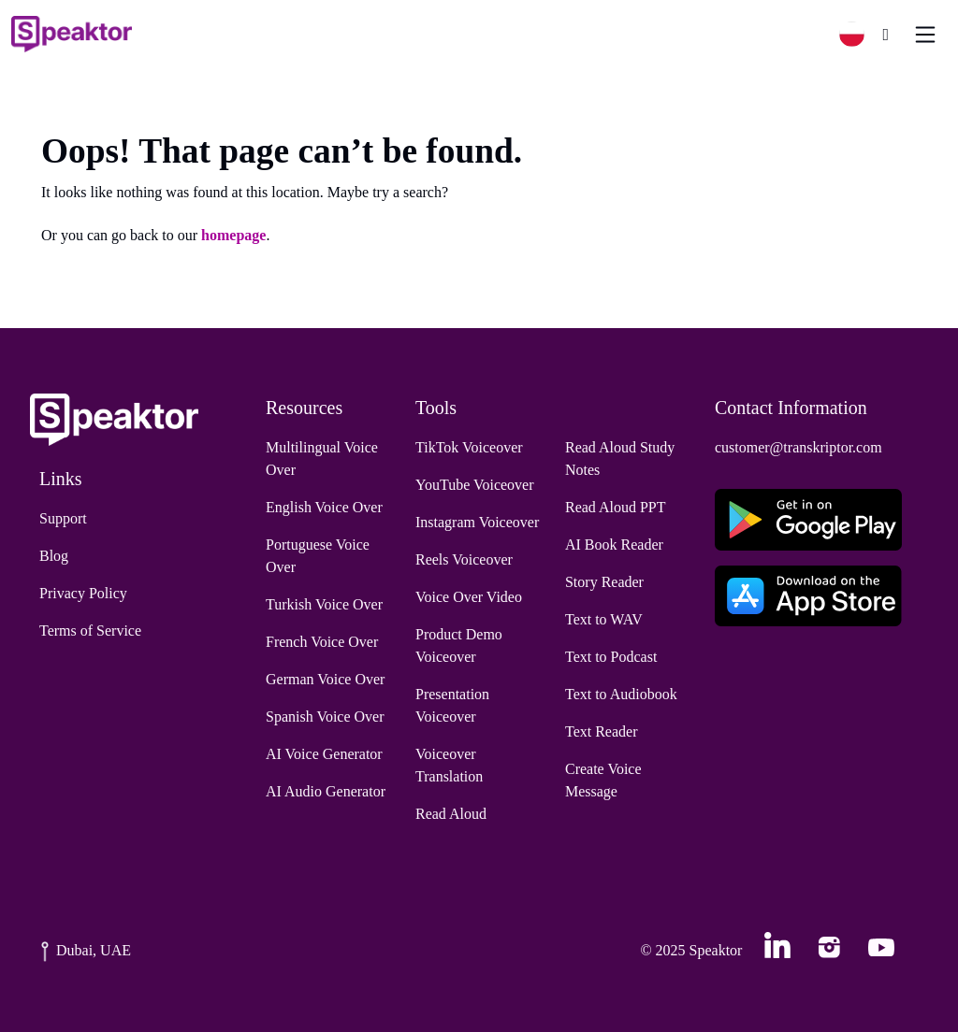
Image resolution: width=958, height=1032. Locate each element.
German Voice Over (325, 679)
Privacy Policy (83, 593)
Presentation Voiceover (452, 705)
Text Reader (601, 731)
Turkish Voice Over (324, 604)
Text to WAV (604, 619)
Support (63, 518)
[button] (859, 34)
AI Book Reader (614, 544)
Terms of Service (90, 630)
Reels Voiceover (464, 559)
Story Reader (604, 582)
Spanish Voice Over (325, 716)
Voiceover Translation (449, 765)
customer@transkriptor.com (798, 447)
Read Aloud (450, 814)
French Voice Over (322, 642)
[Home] (71, 34)
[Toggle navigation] (925, 34)
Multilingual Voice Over (322, 458)
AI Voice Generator (324, 754)
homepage (233, 235)
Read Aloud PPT (615, 507)
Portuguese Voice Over (318, 556)
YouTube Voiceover (474, 485)
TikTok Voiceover (469, 447)
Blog (53, 556)
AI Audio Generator (325, 791)
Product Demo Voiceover (458, 645)
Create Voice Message (603, 780)
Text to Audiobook (621, 694)
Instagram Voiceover (477, 522)
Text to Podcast (611, 657)
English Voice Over (324, 507)
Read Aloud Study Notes (620, 458)
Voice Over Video (468, 597)
